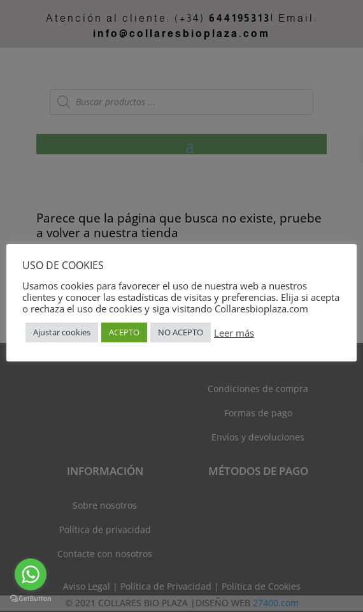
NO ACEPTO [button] (180, 332)
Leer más (234, 333)
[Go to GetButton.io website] (30, 599)
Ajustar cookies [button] (61, 332)
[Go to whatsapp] (30, 574)
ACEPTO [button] (124, 332)
